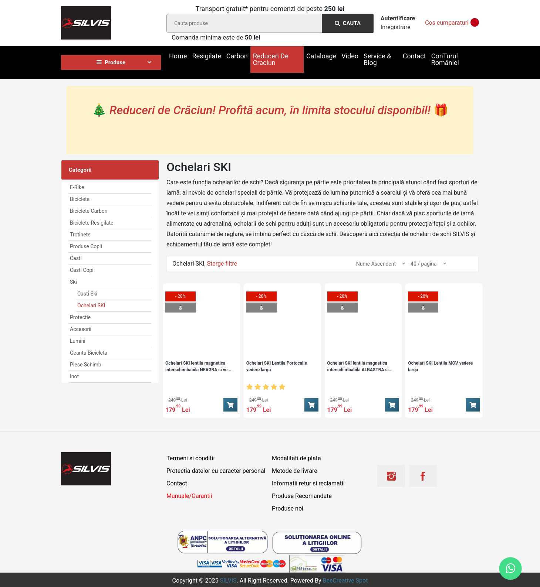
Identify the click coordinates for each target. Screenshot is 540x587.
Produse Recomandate (302, 495)
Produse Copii (86, 246)
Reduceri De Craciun (270, 59)
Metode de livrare (294, 470)
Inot (74, 376)
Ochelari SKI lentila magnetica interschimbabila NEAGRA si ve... (198, 366)
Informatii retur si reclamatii (308, 483)
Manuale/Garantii (189, 495)
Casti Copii (82, 270)
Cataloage (321, 56)
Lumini (77, 341)
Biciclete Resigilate (91, 223)
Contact (414, 56)
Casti (76, 258)
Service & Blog (377, 59)
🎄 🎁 (270, 110)
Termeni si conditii (190, 458)
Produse (111, 62)
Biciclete (80, 199)
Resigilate (206, 56)
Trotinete (80, 235)
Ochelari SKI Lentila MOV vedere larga (440, 366)
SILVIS (228, 580)
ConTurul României (445, 59)
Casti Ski (87, 294)
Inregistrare (396, 27)
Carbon (237, 56)
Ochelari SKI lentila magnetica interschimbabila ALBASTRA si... (360, 366)
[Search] (268, 23)
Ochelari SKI (91, 305)
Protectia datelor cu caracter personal (215, 470)
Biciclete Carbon (89, 211)
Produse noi (287, 508)
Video (349, 56)
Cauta (348, 23)
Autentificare (398, 18)
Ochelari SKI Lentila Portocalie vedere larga (276, 366)
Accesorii (80, 329)
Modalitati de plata (296, 458)
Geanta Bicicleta (88, 353)
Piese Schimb (85, 365)
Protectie (80, 317)
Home (178, 56)
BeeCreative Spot (345, 580)
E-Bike (77, 187)
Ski (73, 282)
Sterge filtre (222, 263)
